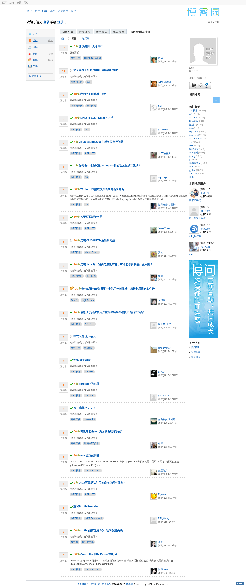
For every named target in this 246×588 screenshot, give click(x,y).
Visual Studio (91, 252)
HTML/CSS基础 (92, 58)
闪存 (35, 34)
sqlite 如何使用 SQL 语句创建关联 (101, 530)
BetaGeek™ (164, 324)
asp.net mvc (198, 138)
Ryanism (162, 494)
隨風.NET (163, 569)
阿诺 (160, 58)
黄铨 (160, 252)
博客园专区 (76, 82)
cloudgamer (164, 348)
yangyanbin (164, 395)
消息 (73, 11)
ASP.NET (90, 153)
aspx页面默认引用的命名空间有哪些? (102, 482)
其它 (89, 82)
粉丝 (45, 11)
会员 (19, 2)
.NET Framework (93, 518)
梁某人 (161, 371)
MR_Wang (163, 518)
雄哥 (160, 443)
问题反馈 (36, 76)
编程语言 (197, 149)
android (196, 173)
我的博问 (102, 31)
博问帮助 (195, 347)
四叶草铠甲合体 (197, 218)
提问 (50, 40)
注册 (60, 22)
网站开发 (75, 58)
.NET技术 (76, 129)
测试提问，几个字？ (91, 46)
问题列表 (68, 31)
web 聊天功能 (81, 360)
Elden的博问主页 (140, 31)
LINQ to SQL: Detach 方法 (96, 117)
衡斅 (160, 276)
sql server (197, 131)
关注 (37, 11)
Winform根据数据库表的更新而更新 (102, 189)
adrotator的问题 (89, 383)
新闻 (11, 2)
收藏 (35, 59)
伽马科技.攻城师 (166, 419)
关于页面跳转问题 (91, 216)
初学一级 (205, 210)
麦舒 (160, 542)
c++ (194, 145)
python (196, 170)
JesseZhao (164, 228)
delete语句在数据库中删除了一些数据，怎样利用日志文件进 (118, 288)
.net (194, 142)
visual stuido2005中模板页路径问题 (101, 141)
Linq (87, 129)
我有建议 (195, 357)
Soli (160, 105)
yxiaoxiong (163, 129)
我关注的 (85, 31)
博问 (35, 40)
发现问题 (195, 352)
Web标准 (89, 348)
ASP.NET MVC (92, 470)
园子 (29, 11)
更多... (192, 177)
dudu (191, 254)
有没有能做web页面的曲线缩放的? (101, 431)
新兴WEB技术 (91, 443)
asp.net (197, 117)
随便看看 (63, 11)
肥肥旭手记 (195, 200)
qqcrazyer (163, 177)
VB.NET (89, 371)
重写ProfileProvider (85, 506)
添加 (50, 59)
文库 (35, 66)
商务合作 (106, 584)
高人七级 (205, 246)
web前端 (197, 152)
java (194, 128)
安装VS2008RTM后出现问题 (97, 240)
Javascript (89, 419)
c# (194, 114)
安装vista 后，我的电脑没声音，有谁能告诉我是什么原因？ (116, 264)
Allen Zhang (164, 82)
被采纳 (85, 38)
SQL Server (88, 300)
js (193, 159)
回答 (74, 38)
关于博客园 (83, 584)
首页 (4, 2)
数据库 (74, 300)
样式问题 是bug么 (84, 336)
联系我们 (95, 584)
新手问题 (91, 105)
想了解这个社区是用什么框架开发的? (96, 70)
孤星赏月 (163, 470)
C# (86, 177)
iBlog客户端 (195, 236)
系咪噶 (161, 300)
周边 (26, 2)
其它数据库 (88, 542)
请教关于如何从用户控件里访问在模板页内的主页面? (112, 312)
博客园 (129, 584)
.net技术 (197, 110)
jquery (195, 156)
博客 (35, 47)
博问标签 (118, 31)
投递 (50, 53)
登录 (46, 22)
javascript (197, 135)
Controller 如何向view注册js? (98, 554)
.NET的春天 (164, 153)
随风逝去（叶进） (167, 204)
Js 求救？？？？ (84, 407)
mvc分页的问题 (89, 455)
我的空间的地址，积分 (94, 94)
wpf (194, 166)
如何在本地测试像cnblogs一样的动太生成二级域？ (110, 165)
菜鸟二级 (205, 193)
